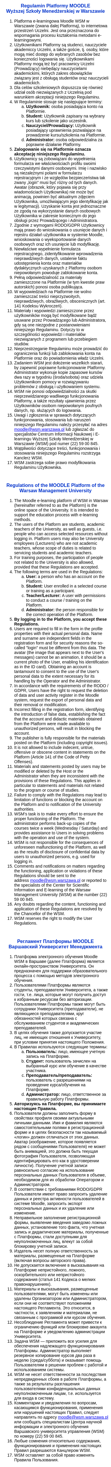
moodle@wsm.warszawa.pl (39, 429)
